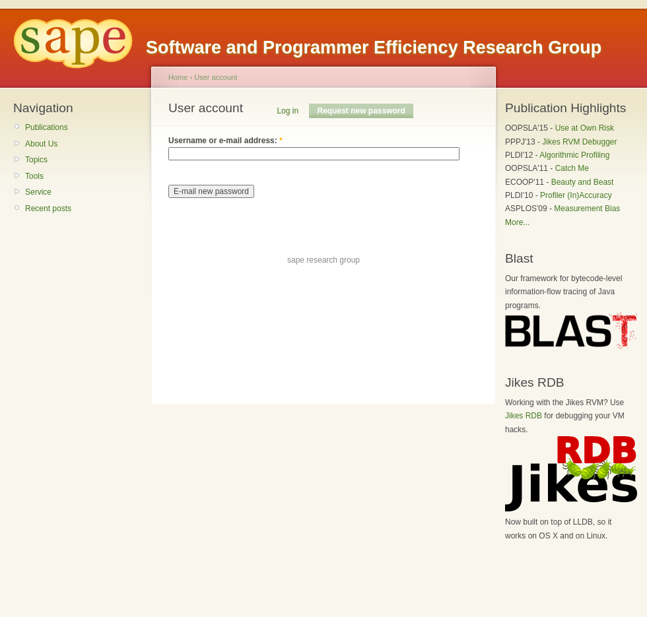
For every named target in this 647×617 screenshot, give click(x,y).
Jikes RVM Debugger (579, 141)
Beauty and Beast (582, 182)
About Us (41, 143)
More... (517, 222)
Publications (46, 127)
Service (38, 192)
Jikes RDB (523, 415)
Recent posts (48, 208)
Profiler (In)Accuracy (576, 195)
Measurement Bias (587, 208)
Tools (34, 176)
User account (215, 77)
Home (177, 77)
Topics (36, 159)
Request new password (361, 110)
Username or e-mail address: (225, 140)
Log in (287, 110)
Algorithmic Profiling (574, 155)
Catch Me (572, 168)
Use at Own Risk (584, 128)
